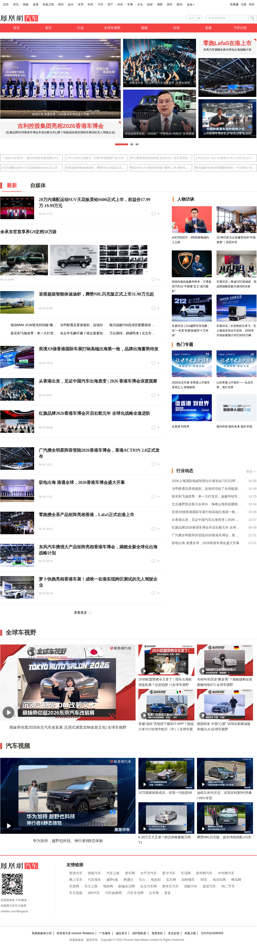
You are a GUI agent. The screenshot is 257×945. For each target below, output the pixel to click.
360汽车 (94, 893)
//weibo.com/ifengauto (14, 911)
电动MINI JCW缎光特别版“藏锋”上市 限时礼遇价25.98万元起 (160, 167)
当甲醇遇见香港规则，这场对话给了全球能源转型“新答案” (102, 325)
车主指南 (75, 893)
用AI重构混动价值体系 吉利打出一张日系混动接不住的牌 (160, 158)
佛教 (160, 4)
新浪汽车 (75, 873)
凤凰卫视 (48, 4)
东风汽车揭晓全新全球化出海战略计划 (227, 49)
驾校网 (108, 886)
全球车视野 (112, 28)
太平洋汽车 (148, 873)
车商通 (234, 4)
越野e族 (112, 880)
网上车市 (75, 880)
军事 (130, 4)
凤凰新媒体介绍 (42, 933)
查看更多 (80, 612)
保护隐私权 (139, 933)
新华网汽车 (204, 873)
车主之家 (91, 886)
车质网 (74, 886)
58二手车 (228, 886)
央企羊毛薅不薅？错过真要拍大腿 (84, 333)
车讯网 (186, 873)
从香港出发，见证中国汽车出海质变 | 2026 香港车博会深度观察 (98, 381)
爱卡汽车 (168, 873)
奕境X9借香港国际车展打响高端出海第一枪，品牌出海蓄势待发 (98, 349)
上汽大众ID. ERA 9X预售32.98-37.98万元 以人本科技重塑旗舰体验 (225, 158)
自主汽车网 (148, 886)
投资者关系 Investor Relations (75, 933)
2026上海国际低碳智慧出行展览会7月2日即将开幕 (206, 481)
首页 (6, 4)
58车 (203, 880)
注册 (243, 4)
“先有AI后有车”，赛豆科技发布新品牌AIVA (31, 158)
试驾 (176, 28)
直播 (35, 4)
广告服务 (105, 933)
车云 (142, 880)
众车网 (154, 893)
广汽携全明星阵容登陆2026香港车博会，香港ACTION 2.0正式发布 (206, 535)
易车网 (130, 873)
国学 (170, 4)
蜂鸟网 (236, 880)
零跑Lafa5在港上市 (227, 43)
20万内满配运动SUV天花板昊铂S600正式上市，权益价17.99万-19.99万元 (31, 167)
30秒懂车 (188, 880)
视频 (25, 4)
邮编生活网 (126, 886)
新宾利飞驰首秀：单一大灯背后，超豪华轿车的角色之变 (52, 333)
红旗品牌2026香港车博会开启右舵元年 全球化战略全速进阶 (94, 413)
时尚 (90, 4)
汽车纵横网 (113, 893)
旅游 (150, 4)
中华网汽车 (226, 873)
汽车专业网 (135, 893)
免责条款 (157, 933)
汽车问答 (240, 28)
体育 (81, 4)
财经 (61, 4)
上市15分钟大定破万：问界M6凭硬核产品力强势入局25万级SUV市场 (96, 158)
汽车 (100, 4)
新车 (48, 28)
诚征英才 (121, 933)
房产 (110, 4)
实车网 (171, 880)
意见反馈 (173, 933)
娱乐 (71, 4)
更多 (190, 4)
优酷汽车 (190, 886)
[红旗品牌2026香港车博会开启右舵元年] (31, 132)
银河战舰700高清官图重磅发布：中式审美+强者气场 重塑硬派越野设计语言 (225, 167)
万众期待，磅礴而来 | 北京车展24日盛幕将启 (142, 333)
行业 (80, 28)
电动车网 (219, 880)
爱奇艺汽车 (170, 886)
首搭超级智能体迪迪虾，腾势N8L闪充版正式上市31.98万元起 (96, 167)
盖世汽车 (209, 886)
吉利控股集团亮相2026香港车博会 (60, 126)
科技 (120, 4)
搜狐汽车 (94, 873)
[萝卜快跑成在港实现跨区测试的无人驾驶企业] (86, 132)
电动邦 (156, 880)
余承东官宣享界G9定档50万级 (28, 231)
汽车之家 (113, 873)
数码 (179, 4)
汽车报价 (94, 880)
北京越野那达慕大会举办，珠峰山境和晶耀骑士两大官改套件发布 (206, 504)
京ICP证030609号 (212, 933)
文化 (140, 4)
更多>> (251, 471)
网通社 (128, 880)
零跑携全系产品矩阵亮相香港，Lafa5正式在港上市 (86, 514)
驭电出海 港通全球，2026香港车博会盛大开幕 (82, 482)
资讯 (16, 4)
